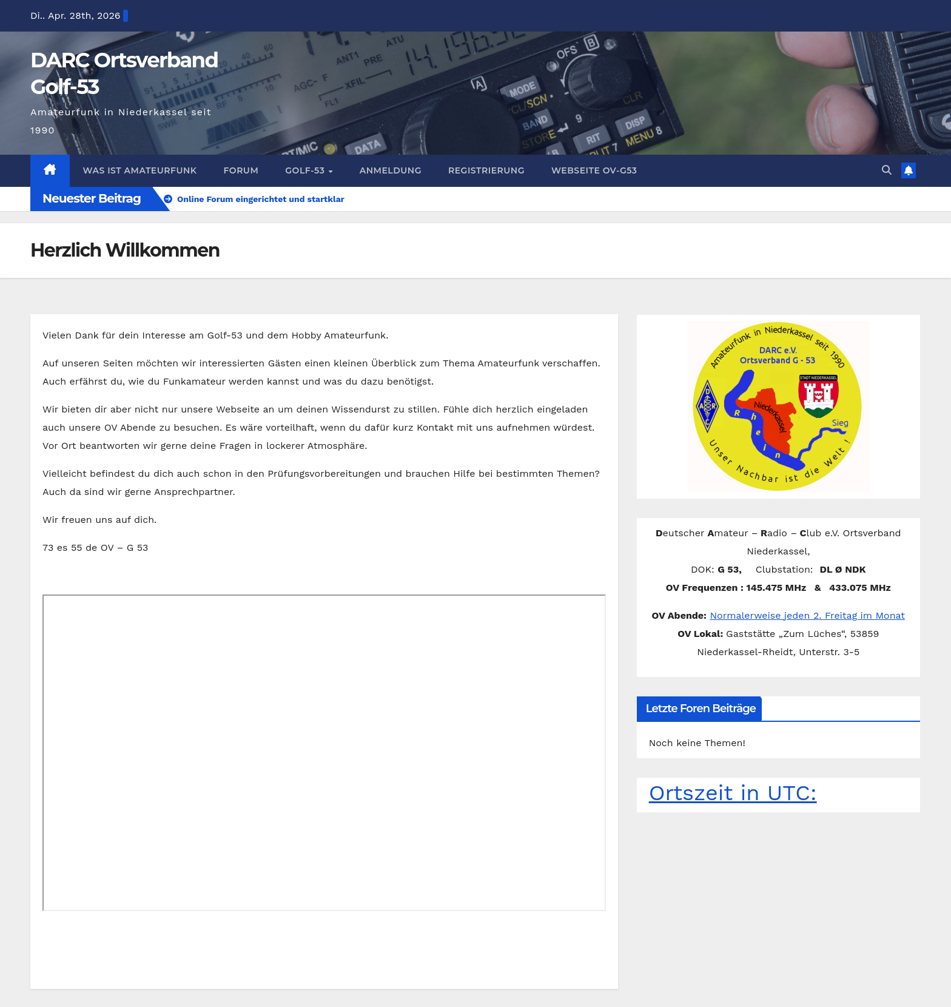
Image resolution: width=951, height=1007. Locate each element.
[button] (887, 152)
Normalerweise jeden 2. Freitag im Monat (807, 597)
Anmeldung (379, 152)
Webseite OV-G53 (576, 152)
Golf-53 (297, 152)
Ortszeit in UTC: (726, 774)
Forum (234, 152)
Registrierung (471, 152)
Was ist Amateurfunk (137, 152)
